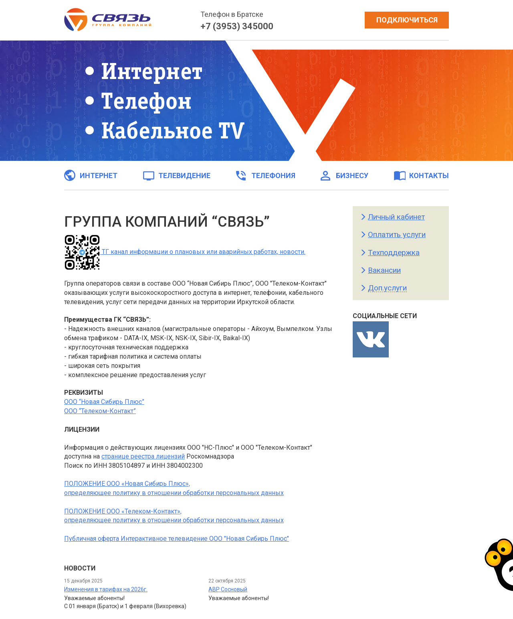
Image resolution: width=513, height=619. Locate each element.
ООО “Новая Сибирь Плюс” (104, 402)
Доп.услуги (387, 287)
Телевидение (176, 175)
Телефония (265, 175)
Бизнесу (344, 175)
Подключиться (407, 20)
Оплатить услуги (397, 234)
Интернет (90, 175)
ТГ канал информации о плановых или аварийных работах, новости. (184, 252)
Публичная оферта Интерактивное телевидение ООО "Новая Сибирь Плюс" (176, 538)
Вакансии (384, 270)
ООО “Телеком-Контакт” (100, 411)
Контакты (421, 175)
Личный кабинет (396, 216)
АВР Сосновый (227, 589)
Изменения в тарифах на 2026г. (105, 589)
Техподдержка (394, 252)
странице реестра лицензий (143, 456)
